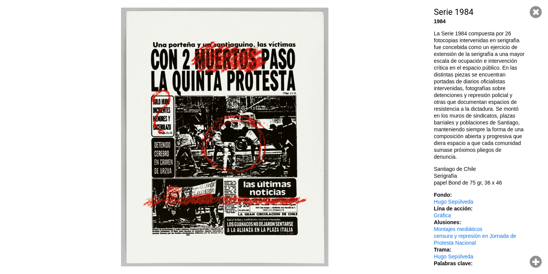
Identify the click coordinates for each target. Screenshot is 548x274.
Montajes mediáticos (458, 229)
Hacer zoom (535, 261)
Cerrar (535, 12)
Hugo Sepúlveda (453, 202)
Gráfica (442, 215)
